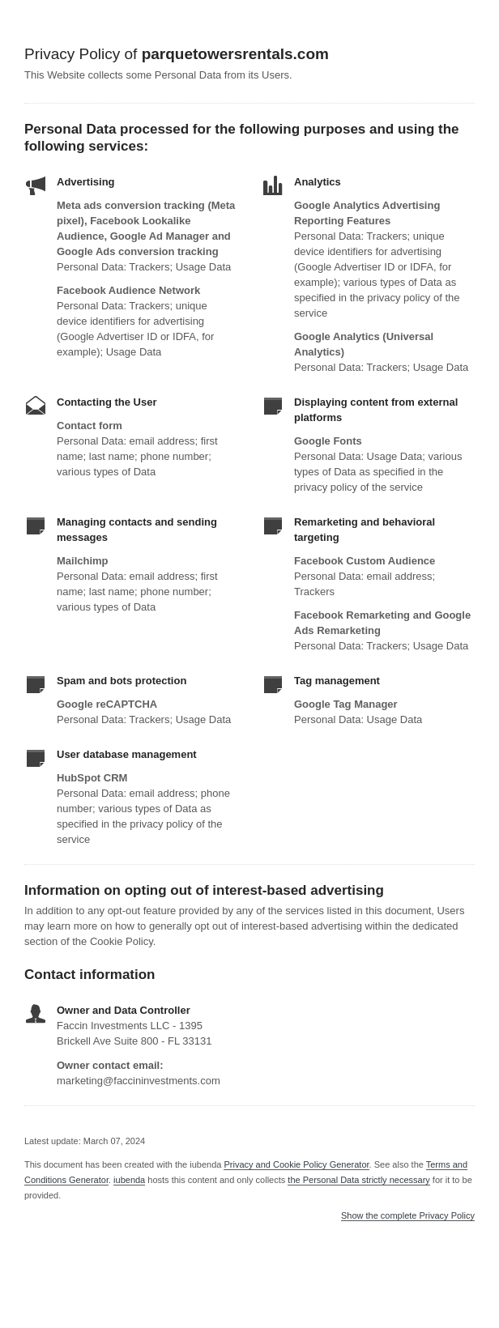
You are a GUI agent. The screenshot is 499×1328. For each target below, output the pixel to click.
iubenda (129, 1180)
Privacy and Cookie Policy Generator (296, 1164)
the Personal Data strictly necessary (358, 1180)
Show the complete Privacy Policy (408, 1215)
